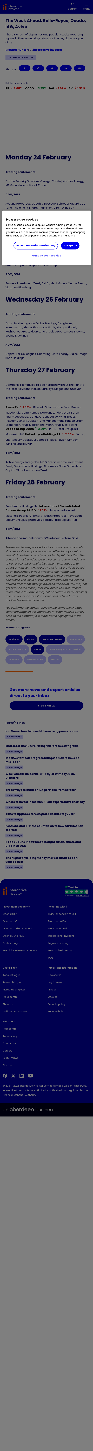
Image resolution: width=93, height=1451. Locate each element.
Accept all (70, 245)
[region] (46, 238)
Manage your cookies (46, 255)
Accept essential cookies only (35, 245)
